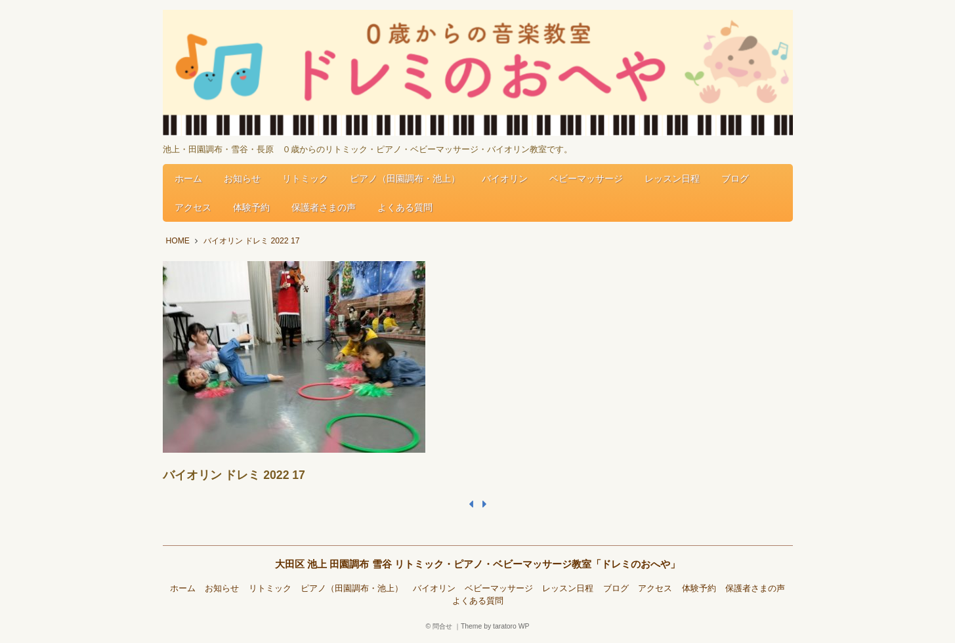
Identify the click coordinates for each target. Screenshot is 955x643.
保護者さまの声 (323, 207)
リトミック (305, 178)
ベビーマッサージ (586, 178)
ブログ (735, 178)
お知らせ (242, 178)
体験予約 (251, 207)
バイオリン (505, 178)
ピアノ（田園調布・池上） (405, 178)
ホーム (188, 178)
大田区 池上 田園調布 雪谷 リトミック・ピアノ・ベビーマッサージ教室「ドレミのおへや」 (477, 564)
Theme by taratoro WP (495, 626)
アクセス (193, 207)
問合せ (442, 626)
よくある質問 (405, 207)
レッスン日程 (672, 178)
